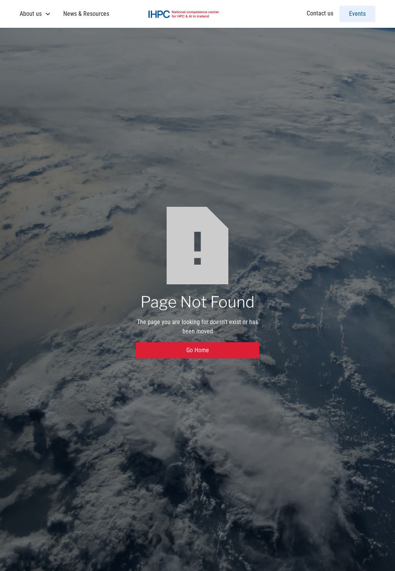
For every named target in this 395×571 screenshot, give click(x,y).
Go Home (197, 350)
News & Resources (86, 13)
